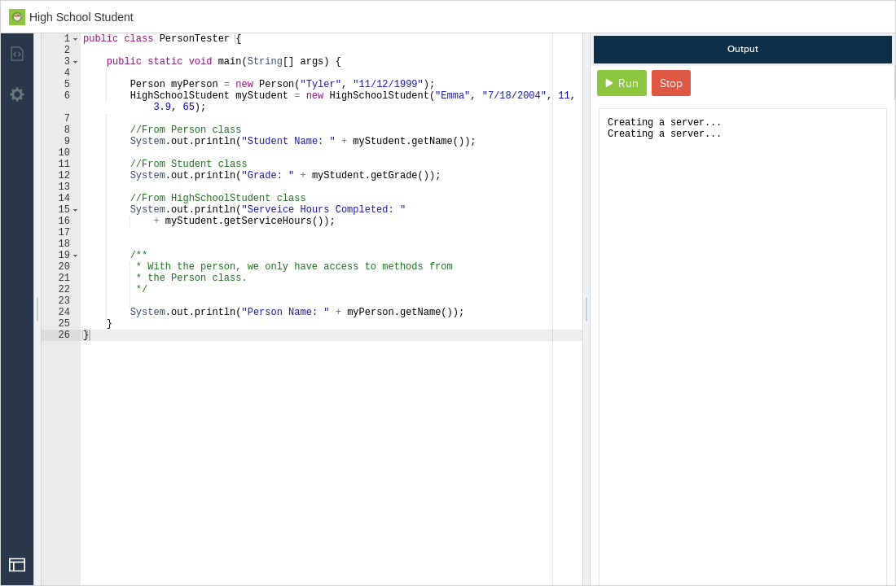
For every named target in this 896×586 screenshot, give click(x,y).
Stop (671, 83)
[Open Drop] (17, 565)
